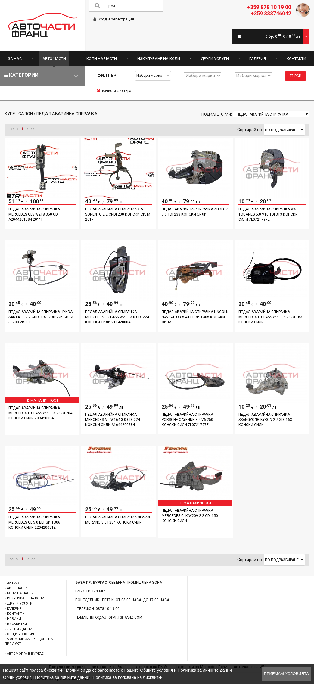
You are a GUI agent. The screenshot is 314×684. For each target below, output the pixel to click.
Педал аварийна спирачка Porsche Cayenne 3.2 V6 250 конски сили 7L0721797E (187, 419)
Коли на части (101, 58)
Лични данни (19, 629)
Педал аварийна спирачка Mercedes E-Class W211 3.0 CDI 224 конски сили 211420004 (117, 317)
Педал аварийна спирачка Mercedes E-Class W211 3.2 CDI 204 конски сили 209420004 (40, 413)
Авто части (54, 58)
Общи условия (20, 634)
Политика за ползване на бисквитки (128, 677)
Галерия (257, 58)
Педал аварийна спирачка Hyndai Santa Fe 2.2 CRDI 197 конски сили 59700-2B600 (40, 317)
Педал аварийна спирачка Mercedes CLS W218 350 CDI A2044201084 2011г (34, 214)
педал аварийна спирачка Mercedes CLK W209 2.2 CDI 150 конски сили (190, 515)
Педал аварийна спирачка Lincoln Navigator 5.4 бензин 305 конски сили (195, 317)
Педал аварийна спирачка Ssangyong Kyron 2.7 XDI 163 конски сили (265, 419)
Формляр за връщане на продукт (29, 641)
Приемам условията (286, 673)
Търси (295, 76)
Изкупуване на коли (158, 58)
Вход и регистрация (113, 19)
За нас (15, 58)
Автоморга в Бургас (25, 654)
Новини (14, 619)
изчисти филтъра (114, 90)
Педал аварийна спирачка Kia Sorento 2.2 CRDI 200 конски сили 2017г (117, 214)
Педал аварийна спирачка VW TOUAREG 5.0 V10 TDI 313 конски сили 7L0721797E (268, 214)
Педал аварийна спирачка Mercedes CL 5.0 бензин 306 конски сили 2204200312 (34, 522)
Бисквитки (17, 624)
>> (33, 129)
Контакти (296, 58)
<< (12, 129)
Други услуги (215, 58)
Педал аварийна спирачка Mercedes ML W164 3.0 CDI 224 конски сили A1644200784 (112, 419)
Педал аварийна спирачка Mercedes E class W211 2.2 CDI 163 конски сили (270, 317)
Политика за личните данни (62, 677)
